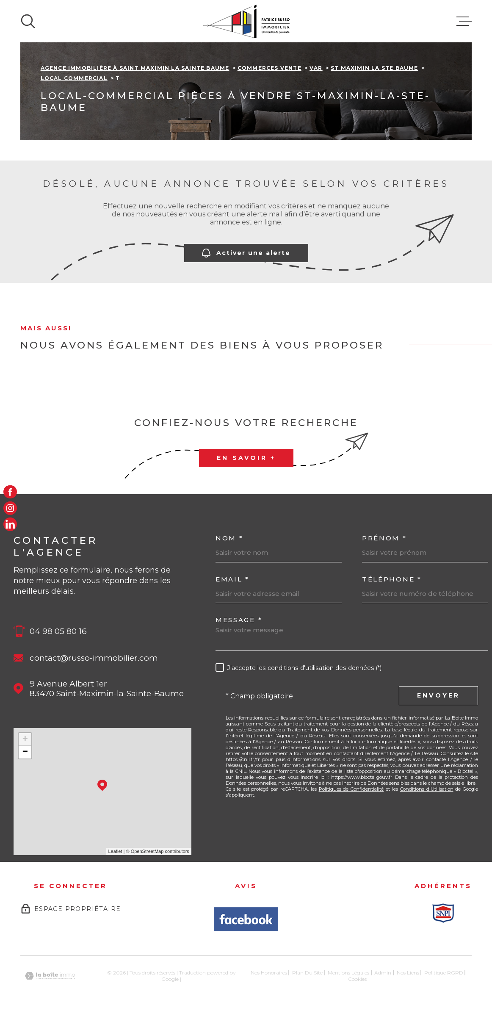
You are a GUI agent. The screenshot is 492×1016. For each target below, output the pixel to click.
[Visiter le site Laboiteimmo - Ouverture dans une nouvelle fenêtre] (50, 976)
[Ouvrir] (28, 21)
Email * (232, 579)
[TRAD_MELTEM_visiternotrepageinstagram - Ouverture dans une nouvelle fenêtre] (10, 508)
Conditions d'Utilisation (426, 789)
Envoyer (438, 696)
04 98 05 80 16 (58, 631)
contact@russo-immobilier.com (94, 658)
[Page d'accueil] (246, 21)
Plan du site (307, 972)
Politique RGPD (443, 972)
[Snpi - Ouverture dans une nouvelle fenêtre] (443, 913)
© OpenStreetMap (145, 851)
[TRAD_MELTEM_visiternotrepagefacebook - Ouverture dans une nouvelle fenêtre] (10, 491)
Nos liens (408, 972)
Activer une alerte (246, 253)
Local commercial (74, 78)
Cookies (357, 979)
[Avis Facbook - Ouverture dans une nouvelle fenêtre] (246, 919)
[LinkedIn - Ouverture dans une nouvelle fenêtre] (10, 524)
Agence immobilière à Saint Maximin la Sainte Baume (135, 68)
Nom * (229, 538)
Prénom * (384, 538)
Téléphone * (392, 579)
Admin (382, 972)
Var (316, 68)
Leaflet (115, 851)
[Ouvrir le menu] (464, 21)
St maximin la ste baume (374, 68)
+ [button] (25, 739)
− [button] (25, 752)
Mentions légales (348, 972)
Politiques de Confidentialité (351, 789)
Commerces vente (269, 68)
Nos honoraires (269, 972)
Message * (239, 620)
